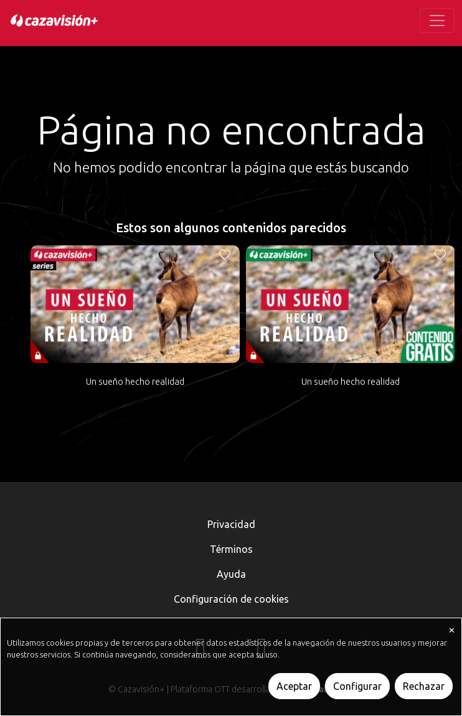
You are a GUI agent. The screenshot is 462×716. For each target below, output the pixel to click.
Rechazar (424, 686)
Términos (231, 549)
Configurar (357, 686)
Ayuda (231, 574)
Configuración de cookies (231, 599)
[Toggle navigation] (437, 20)
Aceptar (294, 686)
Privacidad (231, 524)
